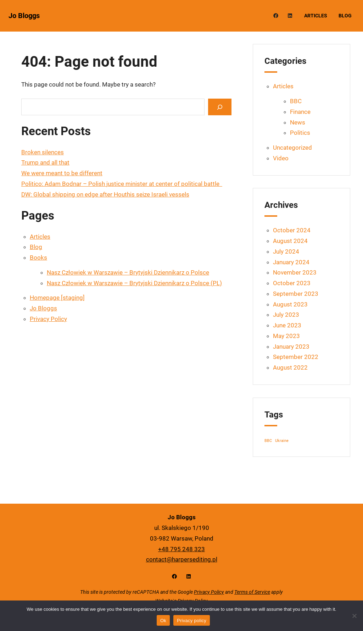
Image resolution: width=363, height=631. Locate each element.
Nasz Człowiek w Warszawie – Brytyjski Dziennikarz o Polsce (128, 272)
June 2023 (287, 325)
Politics (300, 132)
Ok (163, 620)
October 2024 (292, 230)
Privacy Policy (48, 318)
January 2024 (291, 262)
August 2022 (290, 367)
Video (281, 158)
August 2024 (290, 240)
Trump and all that (45, 162)
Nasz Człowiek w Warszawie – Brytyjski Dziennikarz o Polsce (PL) (134, 283)
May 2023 (286, 335)
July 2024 (286, 251)
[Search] (219, 107)
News (297, 122)
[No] (354, 615)
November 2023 (295, 272)
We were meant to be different (61, 173)
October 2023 (292, 283)
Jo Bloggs (24, 15)
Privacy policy (191, 620)
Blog (36, 246)
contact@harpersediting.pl (181, 559)
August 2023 (290, 304)
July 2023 (286, 314)
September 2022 (295, 356)
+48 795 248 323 (181, 549)
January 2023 (291, 346)
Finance (300, 111)
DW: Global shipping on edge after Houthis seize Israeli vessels (105, 194)
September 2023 (295, 293)
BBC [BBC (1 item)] (268, 440)
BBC (296, 101)
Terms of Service (252, 592)
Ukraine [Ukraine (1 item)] (282, 440)
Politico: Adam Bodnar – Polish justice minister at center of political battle (121, 183)
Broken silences (42, 152)
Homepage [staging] (57, 297)
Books (38, 257)
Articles (40, 236)
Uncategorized (292, 147)
